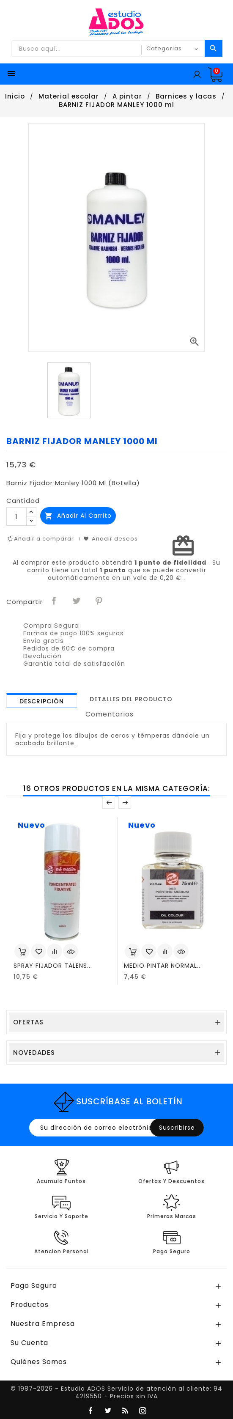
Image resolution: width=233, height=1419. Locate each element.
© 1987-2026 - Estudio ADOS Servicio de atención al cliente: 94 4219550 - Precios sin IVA (116, 1392)
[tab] (41, 700)
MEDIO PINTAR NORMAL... (163, 965)
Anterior (108, 802)
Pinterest (99, 601)
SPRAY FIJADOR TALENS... (53, 965)
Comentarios (109, 714)
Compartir (54, 601)
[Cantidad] (16, 516)
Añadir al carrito (78, 515)
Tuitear (77, 601)
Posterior (124, 802)
